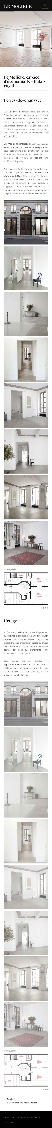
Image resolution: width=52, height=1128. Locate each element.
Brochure (10, 1099)
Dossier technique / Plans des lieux (21, 1102)
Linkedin (35, 1117)
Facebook (10, 1117)
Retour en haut (10, 1122)
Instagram (23, 1117)
